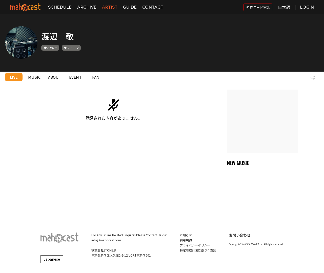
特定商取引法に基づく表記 (198, 250)
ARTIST (109, 7)
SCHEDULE (60, 7)
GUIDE (130, 7)
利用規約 (186, 240)
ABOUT (54, 77)
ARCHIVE (86, 7)
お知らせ (186, 235)
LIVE (14, 77)
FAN (95, 77)
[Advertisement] (262, 121)
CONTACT (152, 7)
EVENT (75, 77)
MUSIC (34, 77)
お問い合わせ (239, 235)
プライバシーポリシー (195, 245)
